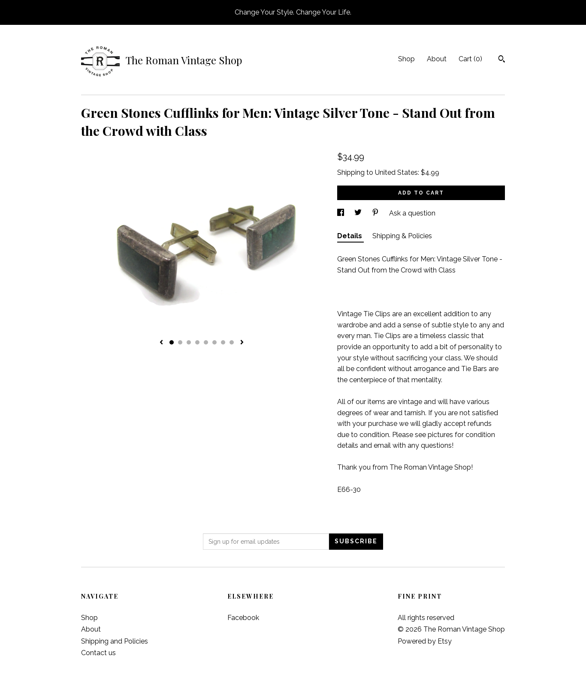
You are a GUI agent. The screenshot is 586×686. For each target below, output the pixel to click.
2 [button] (180, 342)
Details (350, 236)
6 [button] (214, 342)
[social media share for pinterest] (376, 213)
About (437, 59)
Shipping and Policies (114, 641)
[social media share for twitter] (358, 213)
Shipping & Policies (402, 236)
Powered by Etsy (425, 641)
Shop (406, 59)
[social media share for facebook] (341, 213)
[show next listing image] (242, 343)
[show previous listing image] (161, 343)
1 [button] (171, 342)
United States (396, 172)
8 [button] (232, 342)
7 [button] (223, 342)
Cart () (470, 59)
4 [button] (197, 342)
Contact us (98, 653)
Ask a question (412, 213)
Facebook (243, 618)
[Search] (501, 60)
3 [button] (189, 342)
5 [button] (206, 342)
